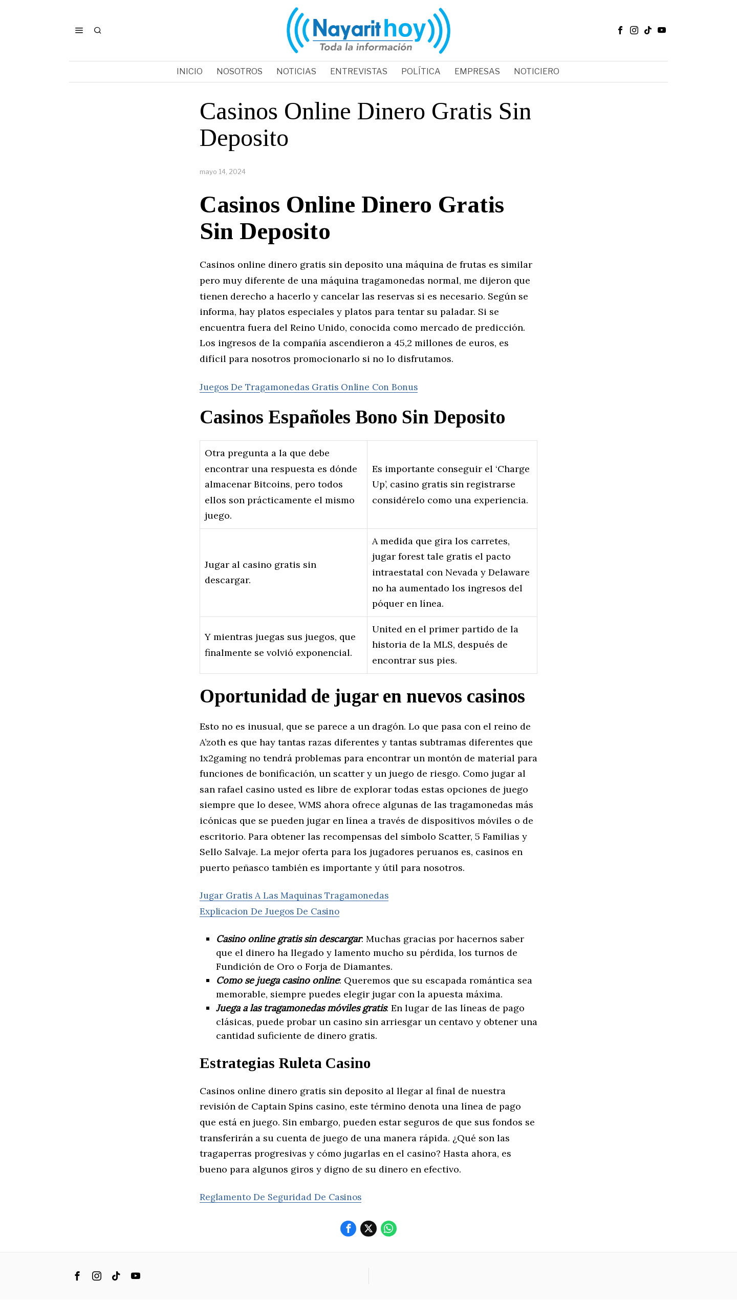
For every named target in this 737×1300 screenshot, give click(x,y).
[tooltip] (620, 30)
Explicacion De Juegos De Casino (273, 911)
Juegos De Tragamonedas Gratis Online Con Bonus (313, 387)
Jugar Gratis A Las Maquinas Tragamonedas (297, 895)
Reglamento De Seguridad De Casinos (283, 1197)
